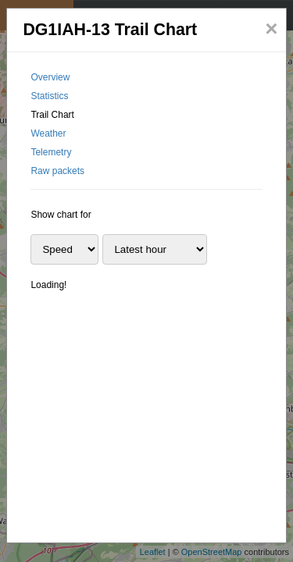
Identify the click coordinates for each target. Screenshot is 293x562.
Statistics (49, 96)
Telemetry (50, 152)
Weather (48, 133)
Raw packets (57, 170)
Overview (50, 77)
